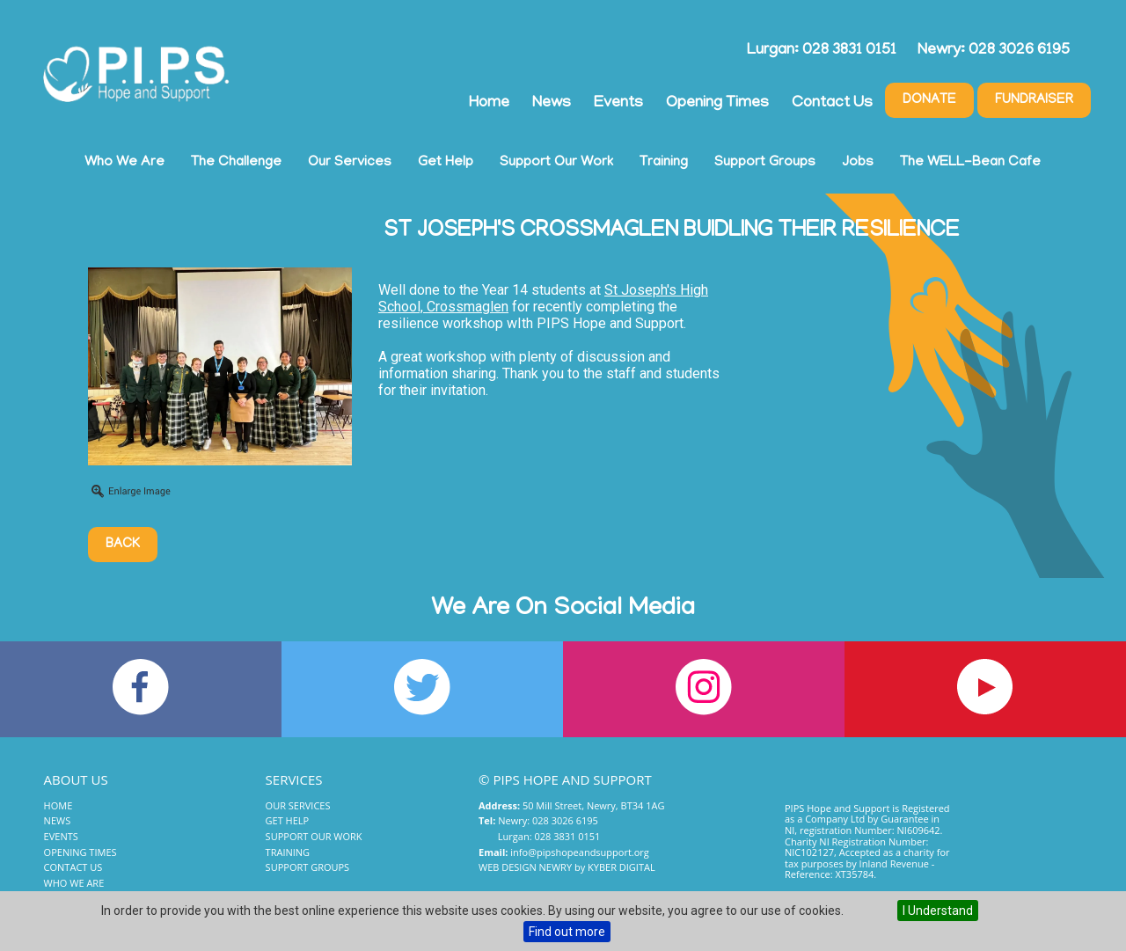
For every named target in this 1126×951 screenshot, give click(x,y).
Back (123, 545)
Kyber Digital (621, 867)
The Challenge (236, 163)
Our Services (349, 163)
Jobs (858, 163)
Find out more (567, 932)
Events (618, 104)
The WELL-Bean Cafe (970, 163)
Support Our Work (556, 163)
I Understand (938, 910)
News (551, 104)
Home (489, 104)
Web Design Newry (525, 867)
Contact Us (832, 104)
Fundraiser (1034, 100)
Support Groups (764, 163)
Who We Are (124, 163)
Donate (929, 100)
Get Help (445, 163)
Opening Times (717, 104)
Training (664, 163)
